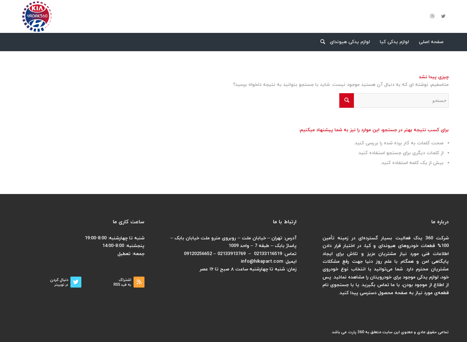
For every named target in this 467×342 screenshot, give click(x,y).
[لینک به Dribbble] (432, 16)
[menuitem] (431, 42)
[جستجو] (320, 42)
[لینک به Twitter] (443, 16)
